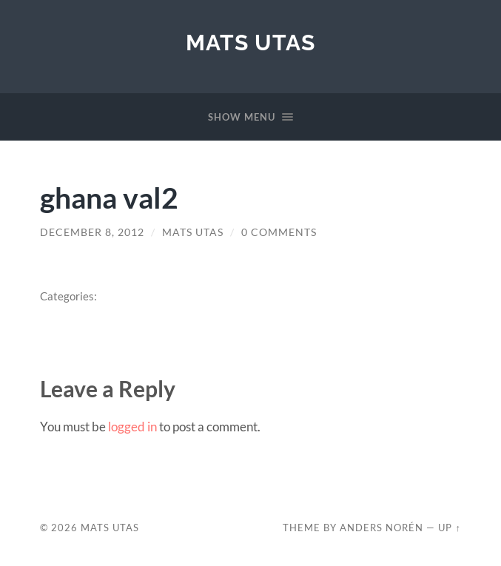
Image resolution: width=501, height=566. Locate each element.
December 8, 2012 (92, 232)
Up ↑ (449, 527)
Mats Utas (250, 42)
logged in (132, 426)
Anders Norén (381, 527)
